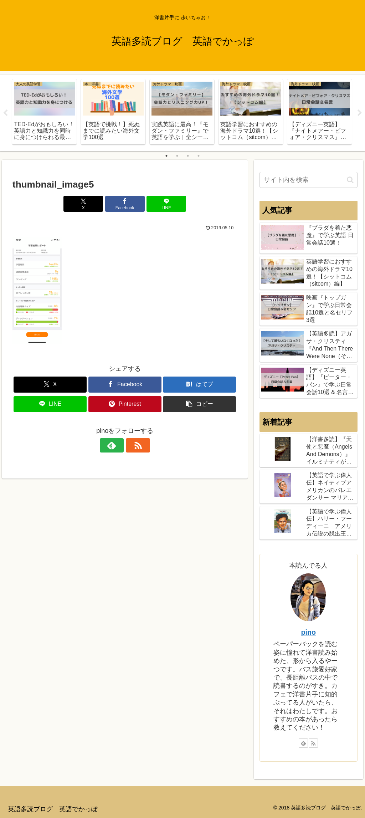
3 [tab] (187, 155)
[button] (199, 404)
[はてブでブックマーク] (199, 385)
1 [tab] (166, 155)
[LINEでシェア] (163, 204)
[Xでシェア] (87, 204)
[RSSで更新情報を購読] (133, 445)
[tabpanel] (44, 111)
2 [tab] (177, 155)
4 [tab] (198, 155)
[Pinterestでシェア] (124, 404)
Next (359, 113)
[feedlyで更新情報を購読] (116, 445)
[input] (308, 180)
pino (308, 632)
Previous (5, 113)
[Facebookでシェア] (125, 204)
